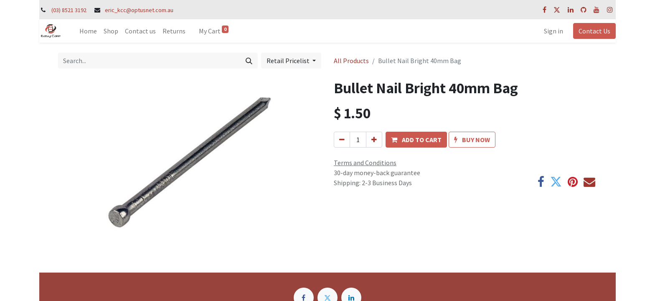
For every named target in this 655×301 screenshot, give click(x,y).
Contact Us (594, 31)
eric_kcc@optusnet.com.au (139, 10)
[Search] (249, 61)
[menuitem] (88, 31)
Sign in (553, 31)
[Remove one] (342, 140)
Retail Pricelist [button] (289, 60)
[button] (416, 140)
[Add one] (374, 140)
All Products (351, 60)
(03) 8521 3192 (68, 10)
